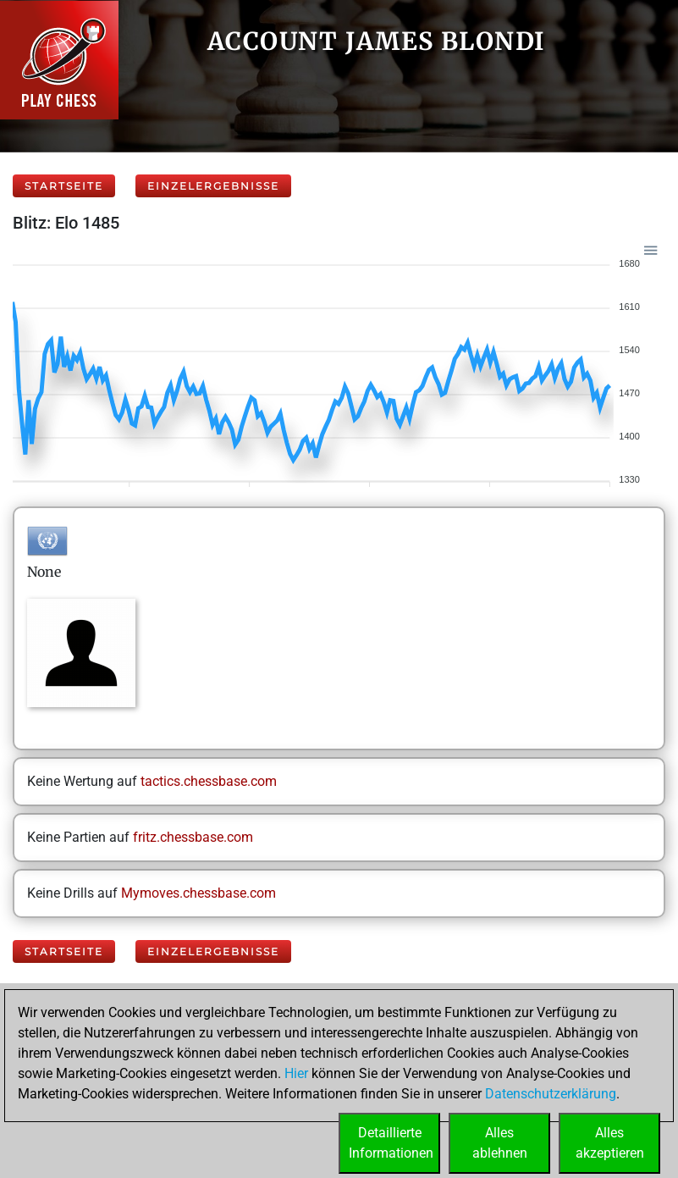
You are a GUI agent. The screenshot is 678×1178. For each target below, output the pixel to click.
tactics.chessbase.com (209, 781)
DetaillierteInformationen (391, 1143)
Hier (296, 1073)
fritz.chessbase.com (193, 837)
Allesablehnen (499, 1143)
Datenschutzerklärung (550, 1094)
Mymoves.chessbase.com (198, 893)
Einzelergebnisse (213, 186)
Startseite (64, 186)
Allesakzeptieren (610, 1143)
